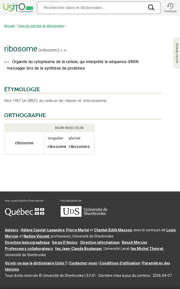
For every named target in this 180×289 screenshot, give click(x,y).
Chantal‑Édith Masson (113, 230)
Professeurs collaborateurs (29, 249)
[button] (170, 8)
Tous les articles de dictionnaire (41, 26)
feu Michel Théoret (147, 249)
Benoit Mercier (134, 242)
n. (61, 50)
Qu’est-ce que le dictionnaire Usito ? (36, 263)
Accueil (9, 26)
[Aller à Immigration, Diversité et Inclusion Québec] (24, 215)
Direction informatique (100, 242)
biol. (7, 62)
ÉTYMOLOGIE (22, 89)
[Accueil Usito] (17, 8)
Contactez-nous (83, 263)
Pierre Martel (77, 230)
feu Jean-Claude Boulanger (78, 249)
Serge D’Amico (64, 242)
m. (65, 50)
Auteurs (11, 230)
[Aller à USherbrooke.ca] (84, 215)
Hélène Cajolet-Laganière (43, 230)
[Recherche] (91, 7)
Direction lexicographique (27, 242)
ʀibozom (49, 50)
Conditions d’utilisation (119, 263)
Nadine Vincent (36, 236)
